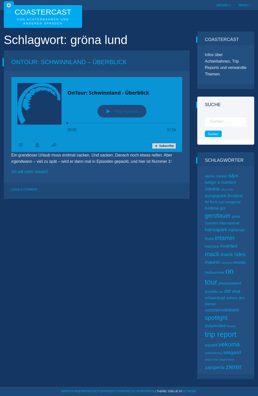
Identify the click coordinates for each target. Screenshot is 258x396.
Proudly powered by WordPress (129, 391)
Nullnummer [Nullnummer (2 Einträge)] (214, 272)
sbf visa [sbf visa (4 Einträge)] (232, 291)
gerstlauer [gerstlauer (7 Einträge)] (218, 215)
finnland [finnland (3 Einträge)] (235, 195)
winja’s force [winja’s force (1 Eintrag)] (226, 359)
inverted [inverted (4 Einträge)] (228, 246)
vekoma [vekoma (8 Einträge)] (229, 344)
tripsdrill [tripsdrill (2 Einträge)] (211, 345)
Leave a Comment (24, 189)
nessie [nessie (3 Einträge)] (239, 262)
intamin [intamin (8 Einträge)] (225, 237)
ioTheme (189, 391)
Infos (243, 5)
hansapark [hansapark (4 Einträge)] (216, 229)
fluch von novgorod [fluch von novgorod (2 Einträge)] (225, 202)
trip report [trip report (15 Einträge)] (221, 334)
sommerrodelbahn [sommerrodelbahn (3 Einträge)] (222, 310)
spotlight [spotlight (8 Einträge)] (216, 317)
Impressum (69, 391)
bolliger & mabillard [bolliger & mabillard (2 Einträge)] (220, 182)
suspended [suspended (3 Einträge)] (215, 325)
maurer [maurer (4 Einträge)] (212, 262)
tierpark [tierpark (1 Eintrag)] (231, 326)
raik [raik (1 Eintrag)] (221, 291)
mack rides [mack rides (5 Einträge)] (233, 254)
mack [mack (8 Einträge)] (212, 254)
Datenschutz (90, 391)
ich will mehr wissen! (29, 172)
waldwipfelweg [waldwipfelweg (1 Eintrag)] (213, 352)
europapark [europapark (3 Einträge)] (215, 195)
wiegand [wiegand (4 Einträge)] (232, 352)
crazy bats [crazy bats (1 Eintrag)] (226, 189)
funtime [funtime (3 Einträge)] (212, 208)
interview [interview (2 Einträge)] (212, 246)
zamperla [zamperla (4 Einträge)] (214, 367)
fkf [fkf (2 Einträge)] (207, 202)
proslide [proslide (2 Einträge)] (211, 292)
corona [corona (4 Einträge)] (212, 188)
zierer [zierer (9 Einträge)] (233, 366)
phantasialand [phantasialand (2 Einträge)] (229, 283)
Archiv (222, 5)
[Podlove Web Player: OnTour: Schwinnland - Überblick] (96, 114)
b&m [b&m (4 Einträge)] (233, 175)
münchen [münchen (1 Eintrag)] (226, 262)
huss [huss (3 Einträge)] (209, 238)
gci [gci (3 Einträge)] (222, 208)
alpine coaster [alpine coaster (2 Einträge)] (216, 176)
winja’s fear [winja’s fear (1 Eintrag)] (211, 359)
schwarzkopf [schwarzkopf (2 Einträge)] (215, 298)
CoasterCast (43, 12)
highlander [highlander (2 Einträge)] (236, 230)
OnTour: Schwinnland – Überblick (69, 62)
